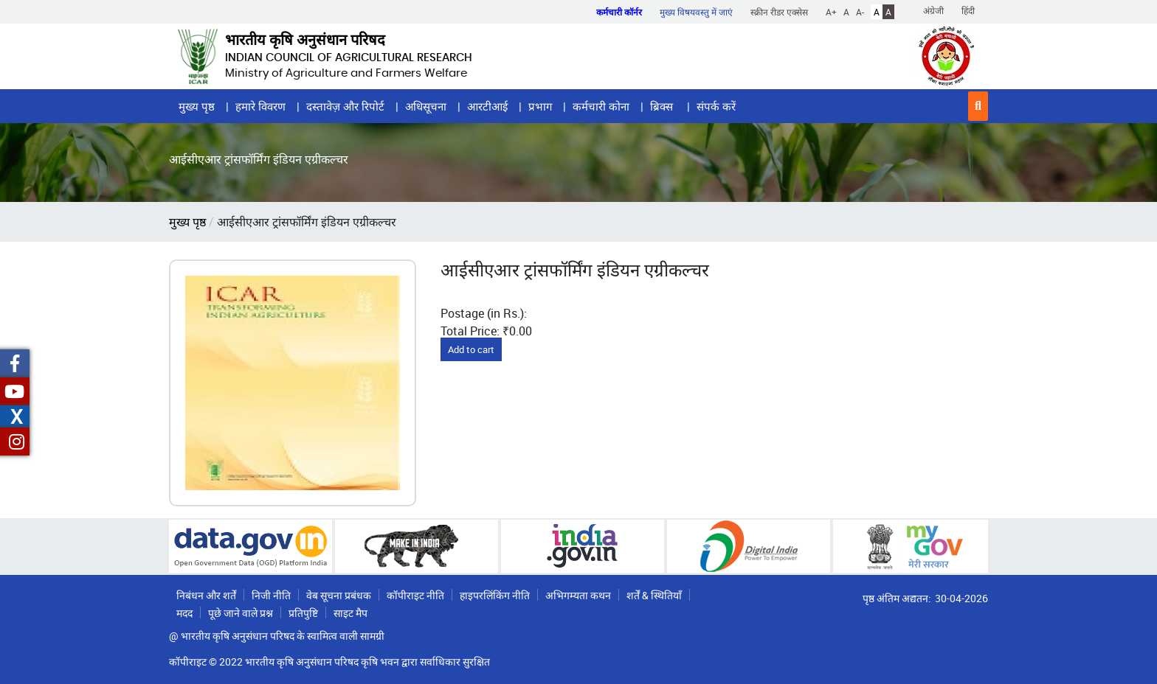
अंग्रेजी (933, 10)
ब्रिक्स (663, 106)
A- (860, 11)
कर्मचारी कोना (601, 106)
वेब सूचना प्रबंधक (338, 595)
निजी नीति (271, 595)
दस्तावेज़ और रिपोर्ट (345, 106)
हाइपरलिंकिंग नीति (495, 595)
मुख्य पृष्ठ (197, 106)
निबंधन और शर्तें (206, 595)
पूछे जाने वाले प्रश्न (240, 613)
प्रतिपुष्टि (303, 613)
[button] (978, 106)
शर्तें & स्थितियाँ (654, 595)
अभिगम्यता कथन (578, 595)
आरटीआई (487, 106)
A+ (831, 11)
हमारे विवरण (260, 106)
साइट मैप (350, 613)
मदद (184, 613)
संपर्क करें (716, 106)
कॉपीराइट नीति (415, 595)
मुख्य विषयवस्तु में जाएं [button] (696, 11)
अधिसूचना (425, 106)
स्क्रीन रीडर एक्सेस (779, 11)
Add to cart (471, 349)
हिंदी (968, 10)
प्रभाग (540, 106)
